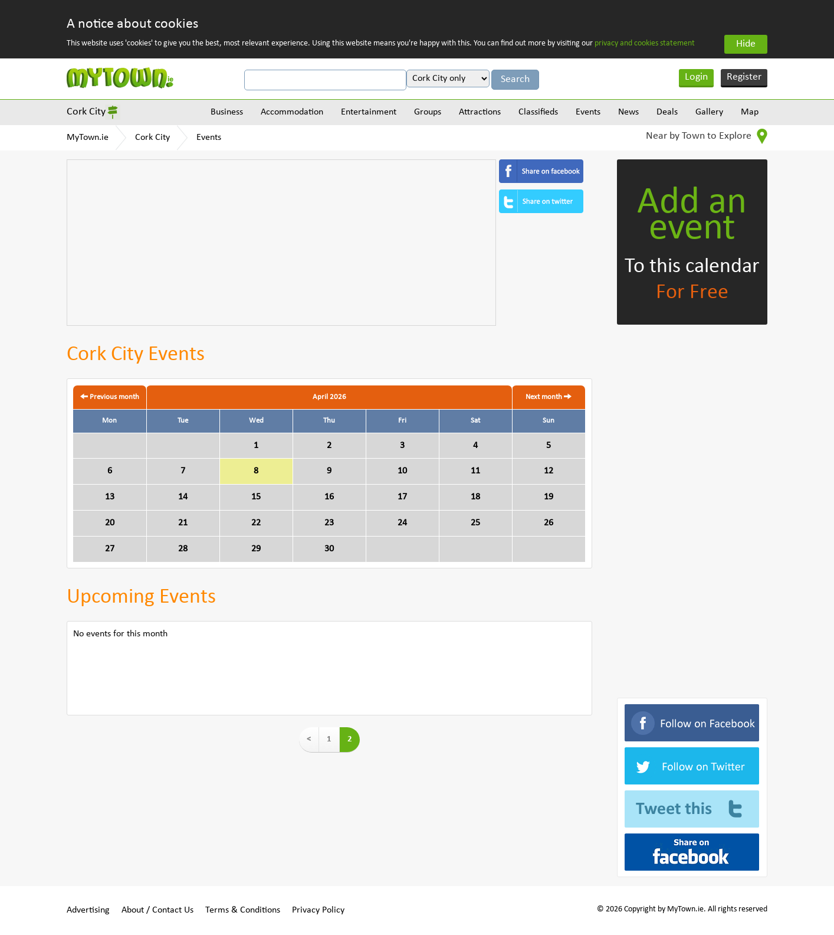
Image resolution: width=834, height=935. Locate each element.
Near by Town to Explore (706, 136)
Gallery (709, 112)
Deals (667, 112)
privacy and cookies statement (645, 43)
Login (696, 77)
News (628, 112)
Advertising (88, 910)
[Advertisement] (281, 242)
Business (227, 112)
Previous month (109, 397)
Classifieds (538, 112)
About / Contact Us (157, 910)
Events (588, 112)
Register (744, 77)
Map (750, 112)
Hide (746, 44)
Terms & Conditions (242, 910)
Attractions (480, 112)
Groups (427, 112)
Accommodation (292, 112)
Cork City (86, 111)
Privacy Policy (318, 910)
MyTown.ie (88, 137)
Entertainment (368, 112)
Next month (549, 397)
